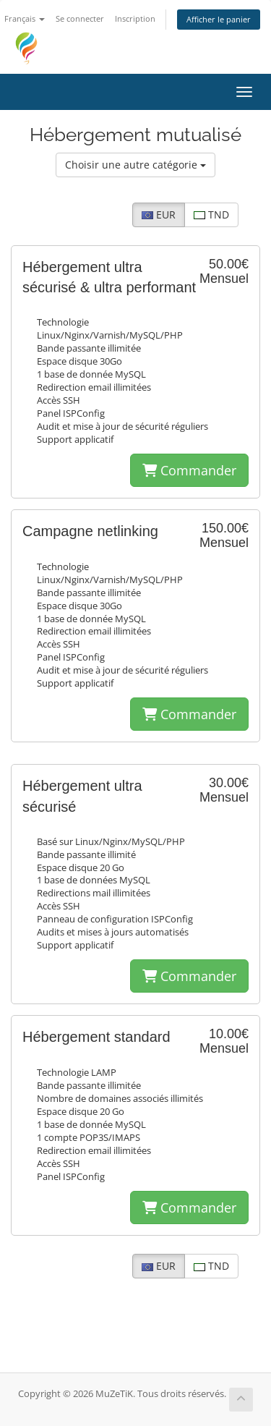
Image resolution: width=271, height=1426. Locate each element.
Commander (189, 470)
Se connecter (80, 18)
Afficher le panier (218, 19)
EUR (159, 214)
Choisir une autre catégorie (135, 164)
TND (211, 214)
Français (24, 18)
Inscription (135, 18)
